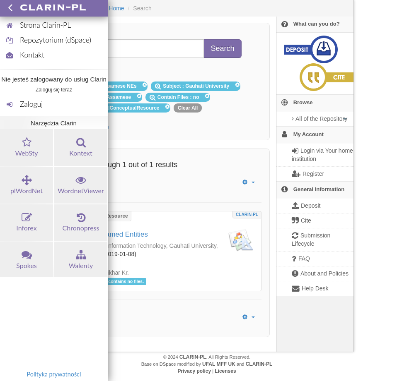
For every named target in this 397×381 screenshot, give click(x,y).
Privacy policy (194, 371)
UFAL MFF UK (218, 364)
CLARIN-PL (247, 214)
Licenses (225, 371)
